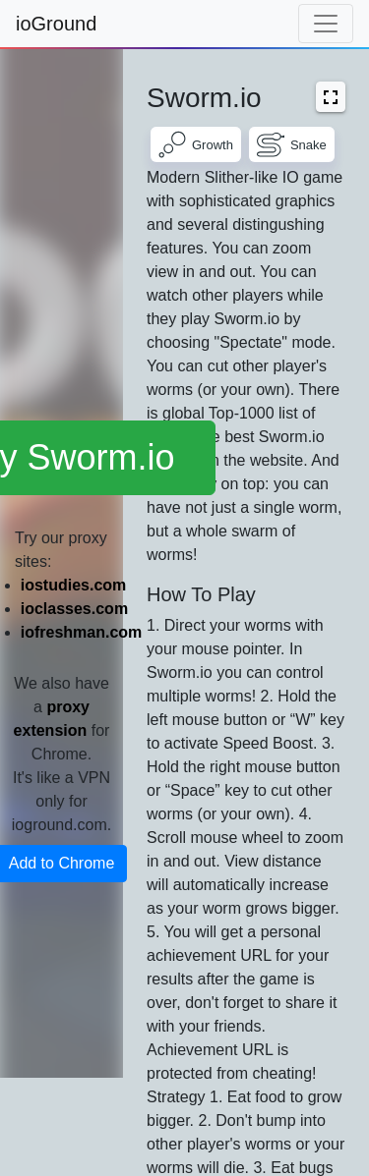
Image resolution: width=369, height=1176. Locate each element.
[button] (330, 97)
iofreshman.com (82, 632)
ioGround (56, 23)
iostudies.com (74, 585)
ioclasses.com (74, 608)
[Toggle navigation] (325, 23)
